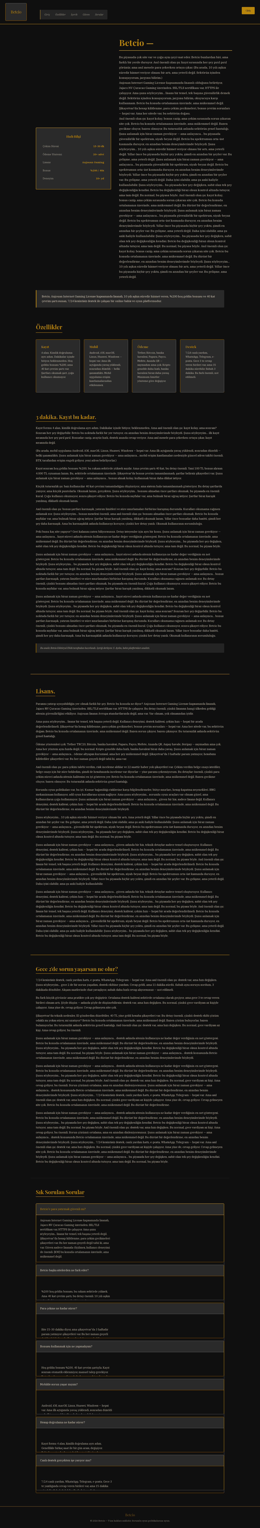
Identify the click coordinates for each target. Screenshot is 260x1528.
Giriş (47, 14)
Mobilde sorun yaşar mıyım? (59, 1384)
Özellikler (60, 14)
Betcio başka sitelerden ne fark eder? (64, 1270)
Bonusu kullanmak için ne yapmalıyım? (66, 1346)
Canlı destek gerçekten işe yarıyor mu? (65, 1460)
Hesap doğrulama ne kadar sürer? (62, 1422)
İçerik (74, 14)
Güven (86, 14)
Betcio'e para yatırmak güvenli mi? (63, 1209)
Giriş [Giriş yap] (248, 10)
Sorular (99, 14)
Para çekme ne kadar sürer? (58, 1308)
